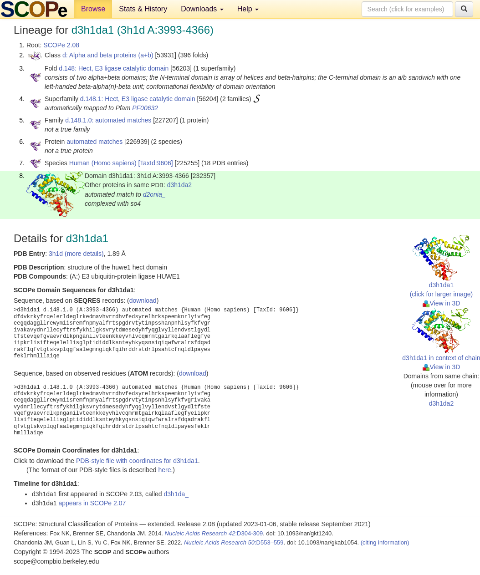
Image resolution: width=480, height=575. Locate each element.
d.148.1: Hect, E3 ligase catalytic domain (137, 98)
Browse (93, 9)
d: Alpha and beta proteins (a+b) (107, 55)
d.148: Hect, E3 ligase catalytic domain (114, 68)
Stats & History (143, 9)
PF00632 (145, 108)
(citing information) (385, 542)
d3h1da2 (179, 184)
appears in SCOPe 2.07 (92, 503)
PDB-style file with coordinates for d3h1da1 (137, 460)
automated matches (94, 141)
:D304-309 (214, 533)
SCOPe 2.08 (61, 45)
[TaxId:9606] (155, 163)
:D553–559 (234, 542)
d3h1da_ (176, 494)
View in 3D (441, 303)
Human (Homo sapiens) (103, 163)
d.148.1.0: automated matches (108, 120)
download (143, 300)
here (164, 469)
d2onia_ (154, 194)
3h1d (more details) (76, 253)
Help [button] (248, 9)
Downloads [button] (202, 9)
